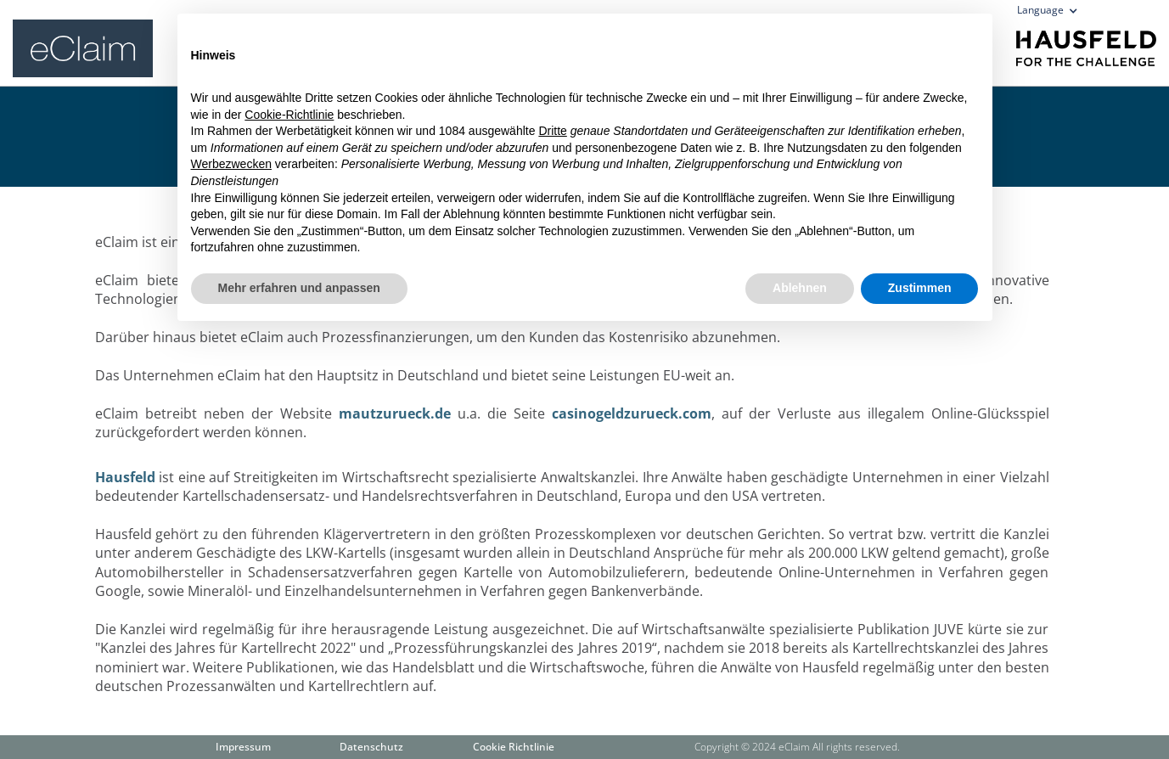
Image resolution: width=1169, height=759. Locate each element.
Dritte (552, 131)
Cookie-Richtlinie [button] (289, 114)
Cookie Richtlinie (513, 746)
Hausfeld (125, 477)
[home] (83, 42)
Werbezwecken (231, 164)
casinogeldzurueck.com (631, 413)
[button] (1052, 13)
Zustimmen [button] (920, 288)
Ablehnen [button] (800, 288)
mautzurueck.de (395, 413)
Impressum (243, 746)
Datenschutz (371, 746)
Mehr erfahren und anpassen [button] (299, 288)
